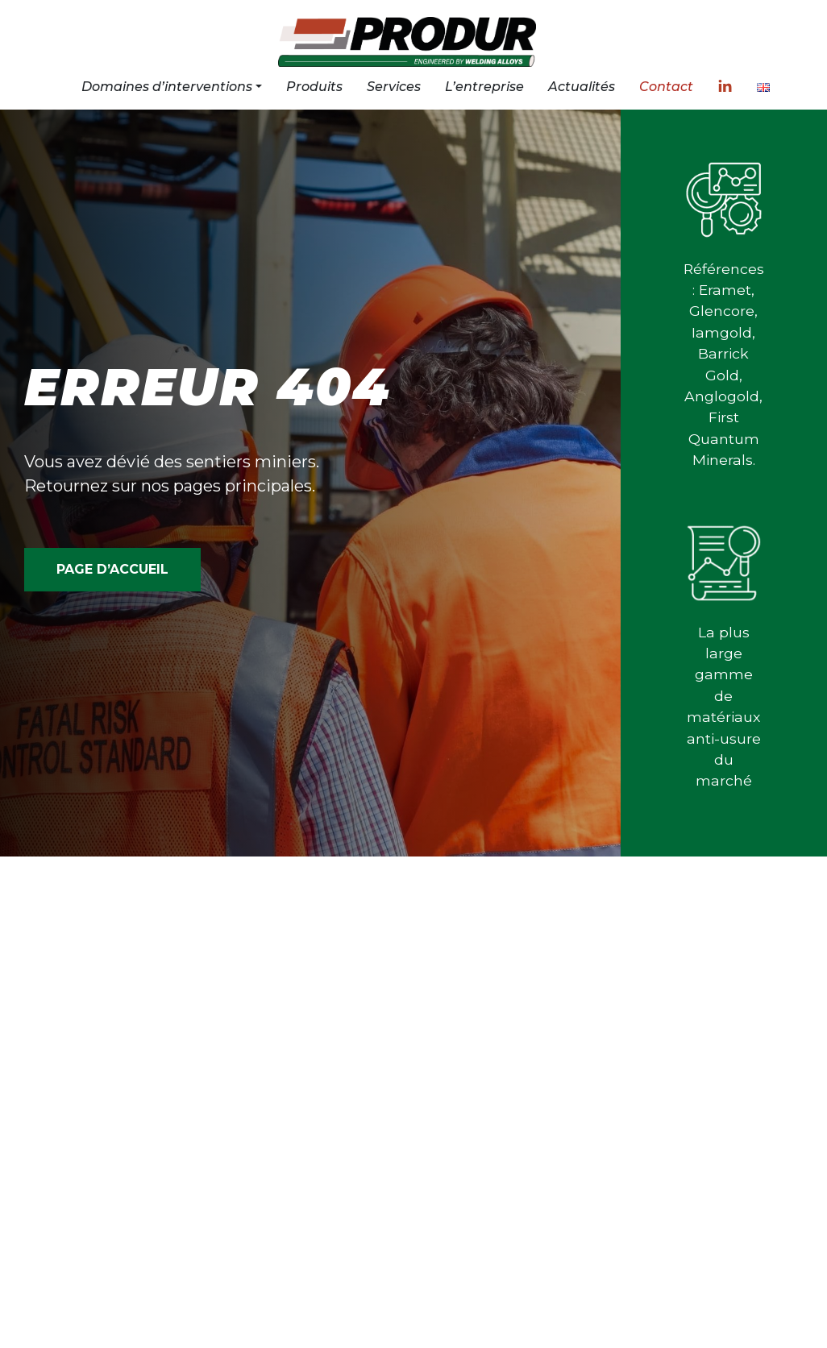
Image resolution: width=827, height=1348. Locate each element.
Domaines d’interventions (166, 86)
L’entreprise (484, 86)
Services (394, 86)
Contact (666, 86)
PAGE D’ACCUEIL (112, 569)
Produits (314, 86)
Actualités (581, 86)
